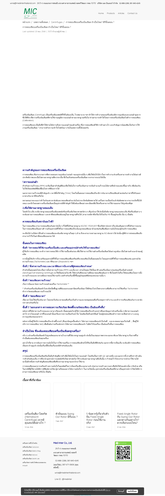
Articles (121, 13)
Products (111, 13)
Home (101, 13)
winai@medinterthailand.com (67, 473)
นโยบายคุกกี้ (41, 492)
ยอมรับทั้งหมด (132, 491)
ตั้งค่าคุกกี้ (121, 491)
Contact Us (132, 13)
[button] (141, 13)
